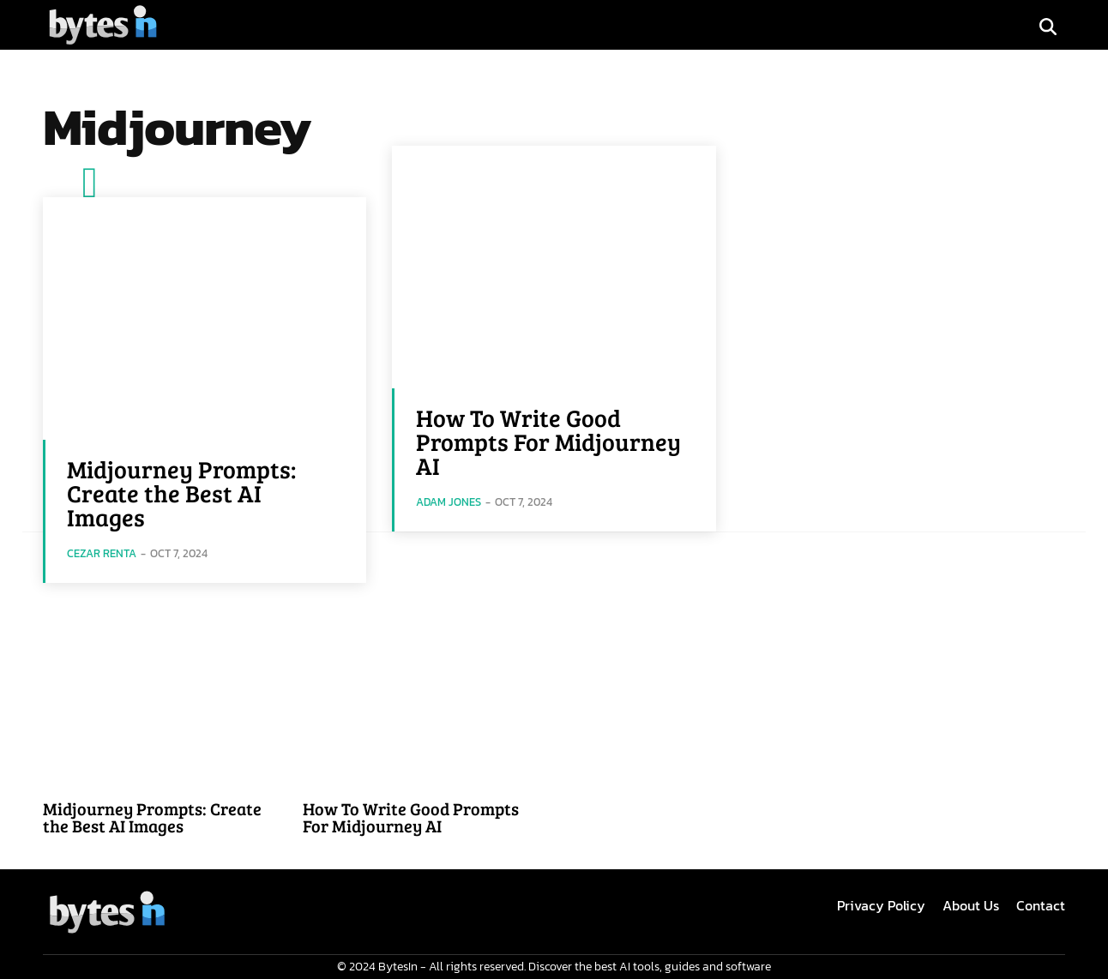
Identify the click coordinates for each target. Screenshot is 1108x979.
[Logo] (103, 24)
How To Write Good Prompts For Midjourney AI (548, 441)
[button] (1048, 26)
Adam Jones (448, 502)
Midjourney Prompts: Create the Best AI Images (181, 493)
